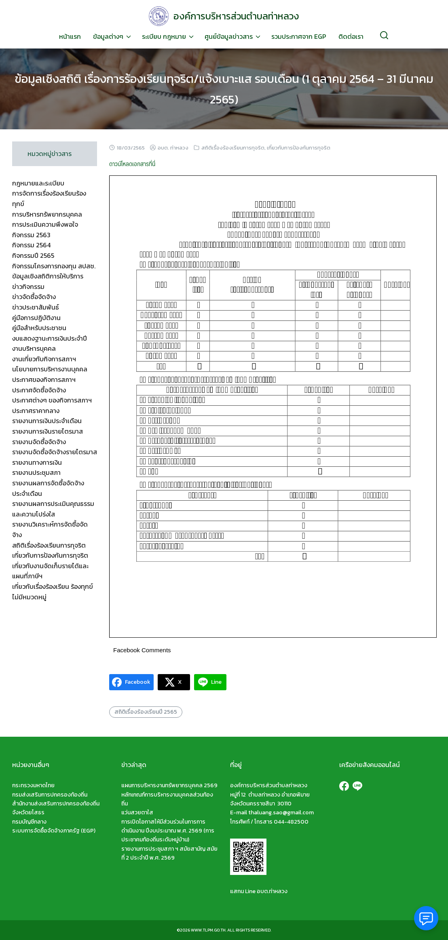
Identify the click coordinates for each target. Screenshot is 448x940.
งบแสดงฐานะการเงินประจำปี (49, 338)
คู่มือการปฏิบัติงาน (36, 317)
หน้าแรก (70, 36)
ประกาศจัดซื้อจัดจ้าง (39, 390)
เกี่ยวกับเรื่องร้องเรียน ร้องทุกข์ (52, 586)
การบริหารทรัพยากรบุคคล (47, 214)
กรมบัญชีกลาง (29, 822)
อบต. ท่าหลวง (173, 148)
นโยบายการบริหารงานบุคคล (49, 369)
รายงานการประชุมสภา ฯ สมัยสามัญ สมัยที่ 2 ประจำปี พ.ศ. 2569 (169, 853)
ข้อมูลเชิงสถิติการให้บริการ (47, 276)
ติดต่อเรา (350, 36)
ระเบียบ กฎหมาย (164, 36)
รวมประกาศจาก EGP (298, 36)
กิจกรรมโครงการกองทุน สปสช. (53, 266)
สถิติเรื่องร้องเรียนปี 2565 (145, 712)
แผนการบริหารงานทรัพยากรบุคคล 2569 (169, 785)
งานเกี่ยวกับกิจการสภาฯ (44, 359)
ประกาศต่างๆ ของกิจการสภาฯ (52, 400)
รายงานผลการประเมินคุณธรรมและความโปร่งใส (53, 509)
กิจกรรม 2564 (31, 245)
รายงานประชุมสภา (36, 472)
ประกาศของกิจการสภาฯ (44, 379)
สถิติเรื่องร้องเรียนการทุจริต (232, 148)
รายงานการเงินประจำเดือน (47, 421)
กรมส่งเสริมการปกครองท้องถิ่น (49, 794)
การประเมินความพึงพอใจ (45, 224)
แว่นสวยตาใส (137, 812)
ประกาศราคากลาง (35, 410)
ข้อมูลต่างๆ (108, 36)
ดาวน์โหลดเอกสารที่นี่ (132, 163)
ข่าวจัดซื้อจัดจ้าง (34, 296)
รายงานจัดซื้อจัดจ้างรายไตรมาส (54, 452)
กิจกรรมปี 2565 (33, 255)
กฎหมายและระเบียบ (38, 183)
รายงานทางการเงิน (37, 462)
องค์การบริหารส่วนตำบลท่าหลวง (236, 16)
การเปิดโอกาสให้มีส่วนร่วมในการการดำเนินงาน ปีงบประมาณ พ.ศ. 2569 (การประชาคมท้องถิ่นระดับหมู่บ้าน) (167, 831)
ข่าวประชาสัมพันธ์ (35, 307)
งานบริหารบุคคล (34, 348)
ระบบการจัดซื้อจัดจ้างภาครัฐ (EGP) (53, 830)
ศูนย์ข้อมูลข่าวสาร (229, 36)
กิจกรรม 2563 (31, 235)
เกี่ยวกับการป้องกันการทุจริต (298, 148)
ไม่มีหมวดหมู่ (29, 597)
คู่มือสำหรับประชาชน (39, 328)
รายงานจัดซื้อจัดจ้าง (39, 442)
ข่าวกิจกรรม (28, 286)
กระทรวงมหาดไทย (33, 785)
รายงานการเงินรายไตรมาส (47, 431)
